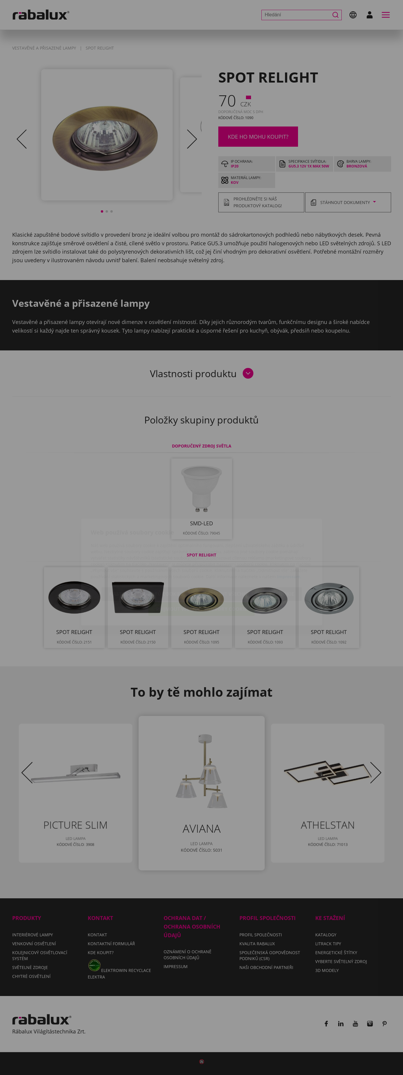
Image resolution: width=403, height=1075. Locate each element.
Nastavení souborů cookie (145, 559)
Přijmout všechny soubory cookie (201, 574)
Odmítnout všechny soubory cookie (245, 559)
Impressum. (289, 542)
